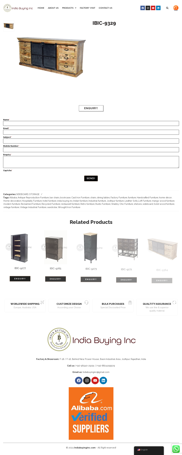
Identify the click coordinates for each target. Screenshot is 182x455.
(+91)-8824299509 (106, 365)
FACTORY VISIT (87, 8)
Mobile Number (11, 146)
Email (6, 128)
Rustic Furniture (103, 204)
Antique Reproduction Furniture (33, 197)
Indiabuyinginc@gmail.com (96, 371)
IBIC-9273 (91, 270)
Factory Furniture (119, 197)
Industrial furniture (97, 201)
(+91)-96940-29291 (85, 365)
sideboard (148, 204)
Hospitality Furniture (32, 201)
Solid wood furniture (164, 204)
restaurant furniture (70, 204)
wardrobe (52, 207)
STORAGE (34, 194)
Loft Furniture (144, 201)
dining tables (103, 197)
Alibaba (13, 197)
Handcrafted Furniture (147, 197)
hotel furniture (49, 201)
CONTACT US (105, 8)
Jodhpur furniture (115, 201)
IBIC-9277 (20, 269)
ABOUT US (53, 8)
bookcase (65, 197)
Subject (7, 137)
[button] (69, 8)
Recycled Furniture (51, 204)
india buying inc (65, 201)
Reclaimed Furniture (31, 204)
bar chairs (54, 197)
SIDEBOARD (22, 194)
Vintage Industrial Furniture (33, 207)
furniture (132, 197)
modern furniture (11, 204)
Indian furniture (80, 201)
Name (6, 120)
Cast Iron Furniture (80, 197)
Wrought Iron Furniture (69, 207)
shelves (138, 204)
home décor (165, 197)
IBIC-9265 (55, 269)
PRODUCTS (69, 8)
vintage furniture (11, 207)
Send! (91, 178)
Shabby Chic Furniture (122, 204)
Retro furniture (87, 204)
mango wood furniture (163, 201)
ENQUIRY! (91, 108)
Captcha (7, 170)
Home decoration (12, 201)
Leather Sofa (131, 201)
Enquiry (7, 155)
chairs (93, 197)
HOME (41, 8)
